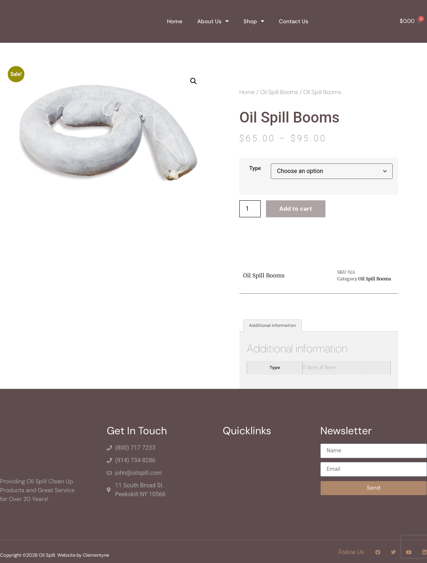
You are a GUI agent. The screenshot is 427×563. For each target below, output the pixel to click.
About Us (213, 21)
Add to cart (295, 209)
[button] (193, 81)
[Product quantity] (250, 208)
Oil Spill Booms (279, 92)
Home (174, 21)
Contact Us (293, 21)
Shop (253, 21)
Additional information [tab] (272, 325)
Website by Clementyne (83, 555)
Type (255, 168)
